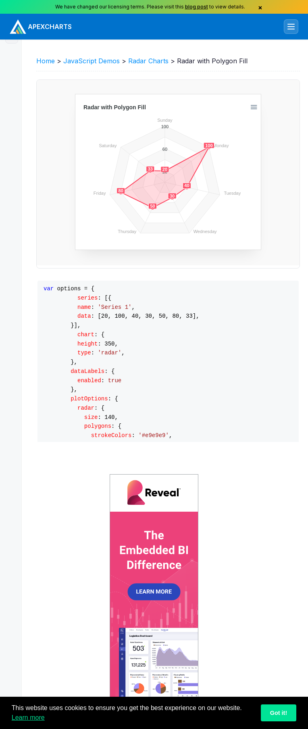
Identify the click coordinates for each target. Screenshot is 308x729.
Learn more (28, 717)
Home (45, 61)
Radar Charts (148, 61)
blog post (196, 7)
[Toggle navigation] (291, 26)
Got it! (278, 713)
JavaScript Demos (91, 61)
